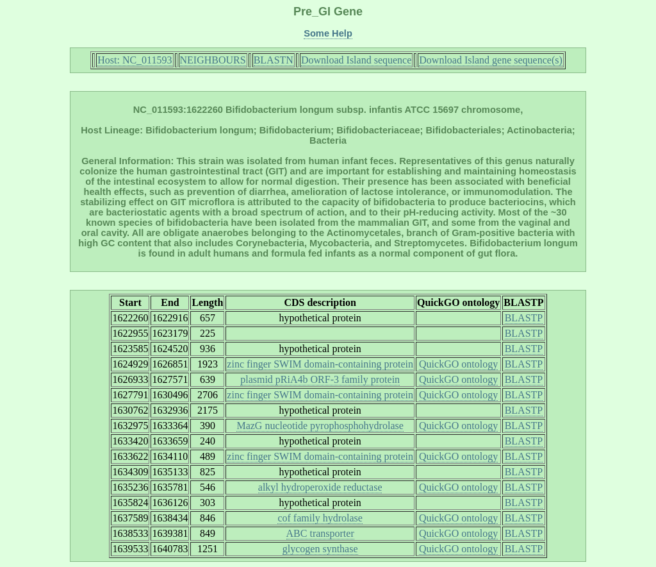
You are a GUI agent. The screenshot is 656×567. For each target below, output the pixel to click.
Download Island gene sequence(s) (490, 60)
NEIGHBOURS (213, 60)
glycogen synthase (320, 548)
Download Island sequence (356, 60)
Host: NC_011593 (134, 60)
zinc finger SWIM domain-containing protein (320, 364)
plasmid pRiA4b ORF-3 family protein (320, 379)
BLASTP (524, 317)
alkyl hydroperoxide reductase (320, 487)
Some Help (328, 33)
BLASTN (273, 60)
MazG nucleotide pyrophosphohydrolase (319, 425)
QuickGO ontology (458, 364)
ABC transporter (320, 533)
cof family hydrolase (319, 517)
